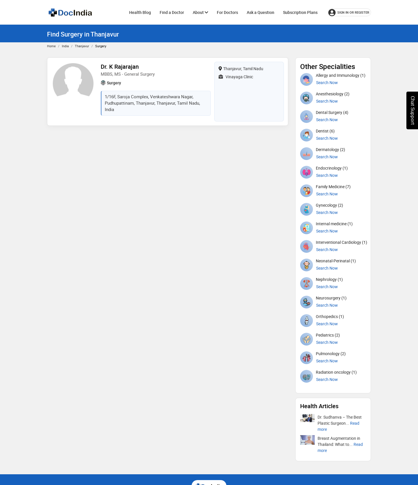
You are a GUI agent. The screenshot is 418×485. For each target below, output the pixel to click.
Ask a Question (260, 12)
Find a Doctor (172, 12)
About (200, 12)
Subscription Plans (300, 12)
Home (51, 46)
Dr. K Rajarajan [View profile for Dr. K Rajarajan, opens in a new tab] (120, 66)
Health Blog (140, 12)
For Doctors (227, 12)
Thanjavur (82, 46)
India (65, 46)
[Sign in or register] (349, 12)
